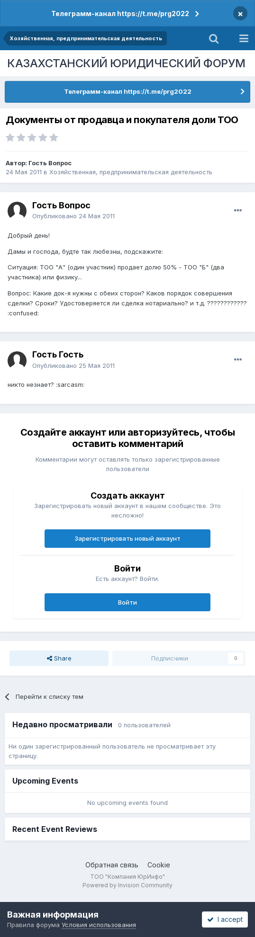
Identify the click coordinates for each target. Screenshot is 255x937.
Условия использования (99, 924)
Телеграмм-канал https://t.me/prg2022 (120, 13)
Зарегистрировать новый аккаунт (127, 538)
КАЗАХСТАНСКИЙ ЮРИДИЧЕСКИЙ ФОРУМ (126, 63)
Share (59, 658)
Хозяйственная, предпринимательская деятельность (130, 172)
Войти (127, 602)
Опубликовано (73, 216)
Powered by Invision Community (127, 885)
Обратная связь (111, 865)
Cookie (158, 865)
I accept (225, 919)
